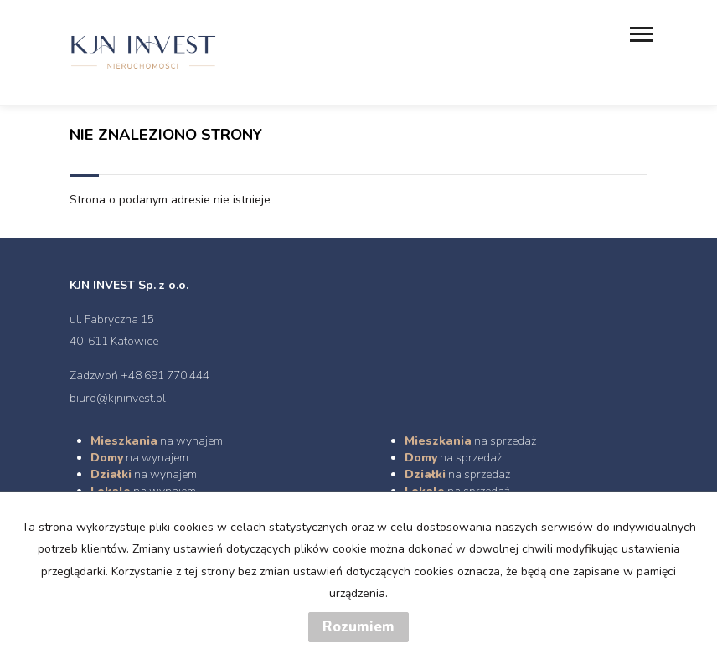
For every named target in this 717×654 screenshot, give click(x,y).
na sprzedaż (470, 441)
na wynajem (156, 441)
